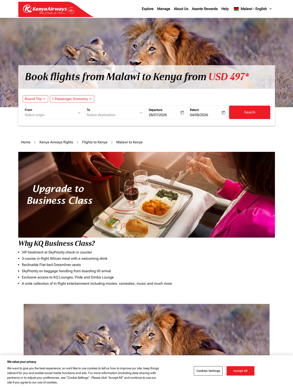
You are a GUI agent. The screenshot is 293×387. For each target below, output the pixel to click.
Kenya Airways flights (56, 142)
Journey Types (222, 315)
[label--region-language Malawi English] (253, 9)
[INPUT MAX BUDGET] (182, 324)
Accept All (240, 371)
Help (225, 9)
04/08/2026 (199, 115)
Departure (155, 110)
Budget (153, 315)
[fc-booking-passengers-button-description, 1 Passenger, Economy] (70, 99)
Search (249, 112)
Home (26, 142)
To (88, 110)
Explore (148, 9)
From (28, 110)
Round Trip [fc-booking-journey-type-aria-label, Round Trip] (33, 99)
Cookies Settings (208, 371)
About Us (181, 9)
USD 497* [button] (228, 76)
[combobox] (50, 115)
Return (194, 110)
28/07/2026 (158, 115)
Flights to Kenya (94, 142)
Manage (163, 9)
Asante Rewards (205, 9)
